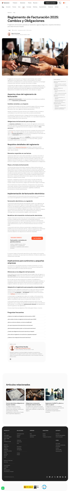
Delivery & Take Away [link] (8, 460)
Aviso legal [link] (58, 443)
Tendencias (50, 7)
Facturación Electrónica (21, 147)
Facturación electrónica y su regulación (60, 98)
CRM (5, 457)
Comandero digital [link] (7, 436)
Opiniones (32, 436)
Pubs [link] (18, 443)
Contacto (57, 433)
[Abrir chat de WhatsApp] (2, 488)
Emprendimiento (42, 7)
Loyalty (5, 452)
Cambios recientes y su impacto (60, 84)
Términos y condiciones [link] (60, 445)
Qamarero (10, 12)
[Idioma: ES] (65, 2)
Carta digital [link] (6, 435)
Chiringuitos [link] (19, 449)
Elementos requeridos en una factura (60, 91)
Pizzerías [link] (18, 435)
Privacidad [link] (58, 446)
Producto (15, 3)
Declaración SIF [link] (59, 451)
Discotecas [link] (19, 446)
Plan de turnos (7, 470)
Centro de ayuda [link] (59, 436)
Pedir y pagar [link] (6, 438)
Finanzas (14, 7)
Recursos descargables (60, 435)
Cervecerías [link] (19, 441)
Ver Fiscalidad (37, 238)
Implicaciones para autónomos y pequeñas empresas (59, 103)
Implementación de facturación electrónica (59, 95)
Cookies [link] (57, 448)
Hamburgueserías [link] (20, 433)
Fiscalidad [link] (6, 466)
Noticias (56, 7)
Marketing (35, 7)
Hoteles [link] (18, 453)
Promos (5, 455)
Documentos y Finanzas (8, 471)
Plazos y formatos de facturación (60, 93)
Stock (5, 468)
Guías (19, 7)
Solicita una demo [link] (50, 3)
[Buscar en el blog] (67, 7)
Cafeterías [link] (19, 440)
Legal (23, 7)
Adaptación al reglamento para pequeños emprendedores (60, 108)
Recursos (36, 3)
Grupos (18, 454)
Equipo (44, 433)
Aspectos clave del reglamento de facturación (60, 82)
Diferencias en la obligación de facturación (60, 106)
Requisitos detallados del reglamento (58, 89)
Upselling (6, 454)
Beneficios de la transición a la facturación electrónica (60, 101)
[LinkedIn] (10, 359)
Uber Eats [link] (6, 462)
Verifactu (12, 294)
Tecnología (29, 7)
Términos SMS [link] (58, 449)
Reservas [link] (6, 444)
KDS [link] (5, 440)
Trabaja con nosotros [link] (47, 436)
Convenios (8, 7)
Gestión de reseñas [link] (8, 451)
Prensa (44, 435)
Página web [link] (6, 446)
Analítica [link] (5, 447)
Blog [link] (31, 433)
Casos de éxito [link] (33, 435)
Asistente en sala (7, 441)
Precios (29, 3)
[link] (59, 2)
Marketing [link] (6, 449)
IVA (12, 132)
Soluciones (23, 3)
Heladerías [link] (19, 448)
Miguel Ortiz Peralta (21, 347)
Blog (3, 7)
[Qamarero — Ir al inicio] (5, 3)
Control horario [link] (7, 465)
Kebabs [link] (18, 436)
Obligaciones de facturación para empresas (61, 86)
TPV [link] (5, 433)
